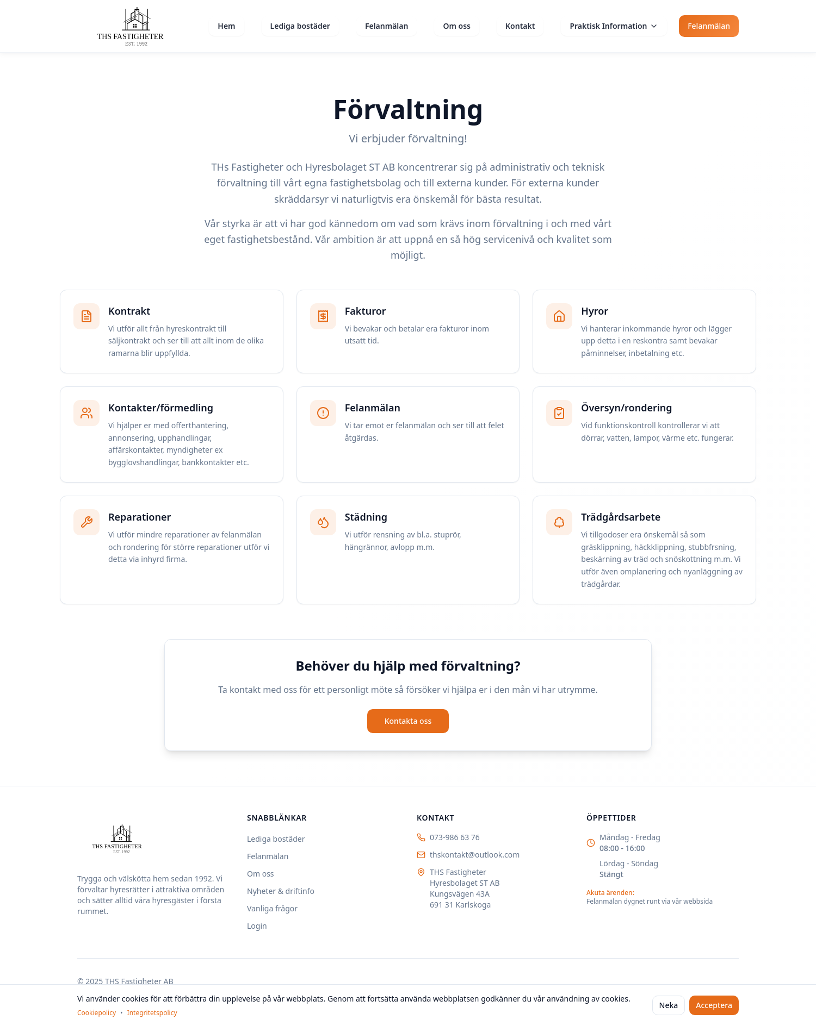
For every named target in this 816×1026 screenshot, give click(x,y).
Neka (668, 1005)
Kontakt (520, 26)
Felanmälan (387, 26)
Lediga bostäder (300, 26)
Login (257, 926)
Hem (226, 26)
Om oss (457, 26)
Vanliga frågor (272, 908)
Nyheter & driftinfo (280, 891)
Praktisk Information (614, 26)
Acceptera (714, 1005)
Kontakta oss (408, 721)
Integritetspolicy (152, 1013)
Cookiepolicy (96, 1013)
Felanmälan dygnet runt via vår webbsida (649, 901)
